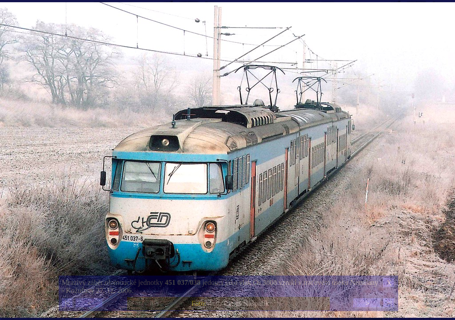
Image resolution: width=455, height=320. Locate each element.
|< (67, 303)
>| (388, 303)
